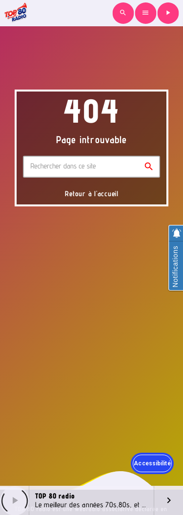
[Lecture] (168, 13)
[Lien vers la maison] (15, 13)
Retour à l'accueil (92, 193)
